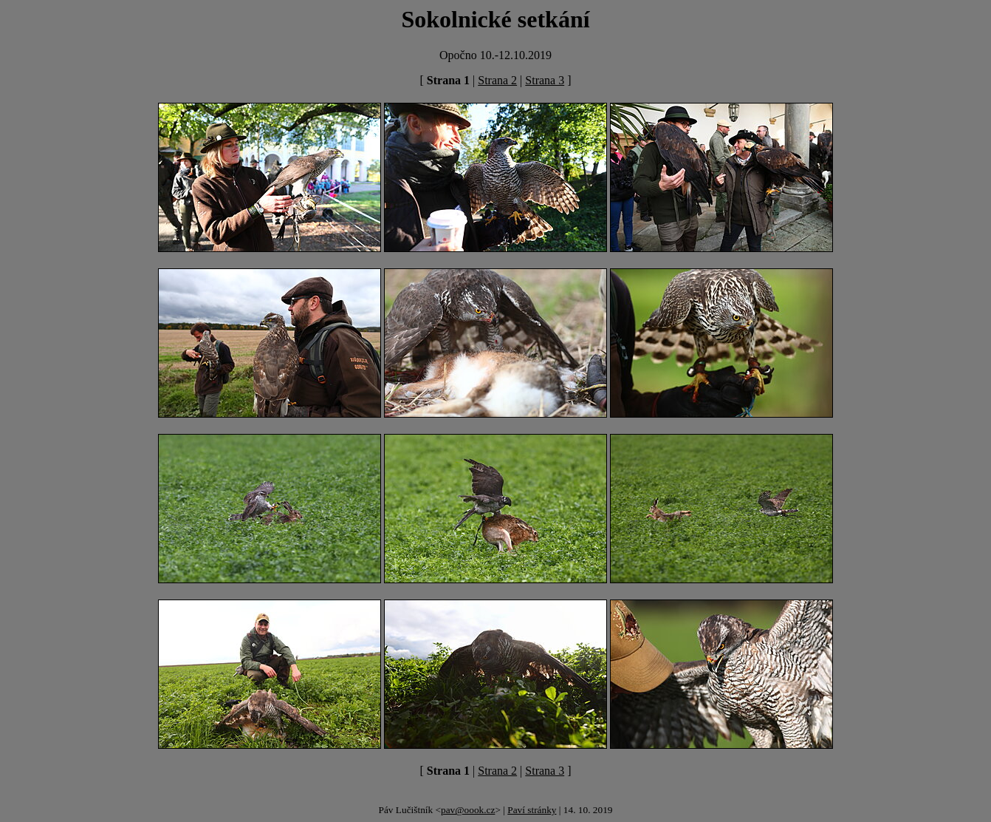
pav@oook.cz (468, 809)
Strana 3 (544, 80)
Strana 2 (497, 80)
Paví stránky (531, 809)
